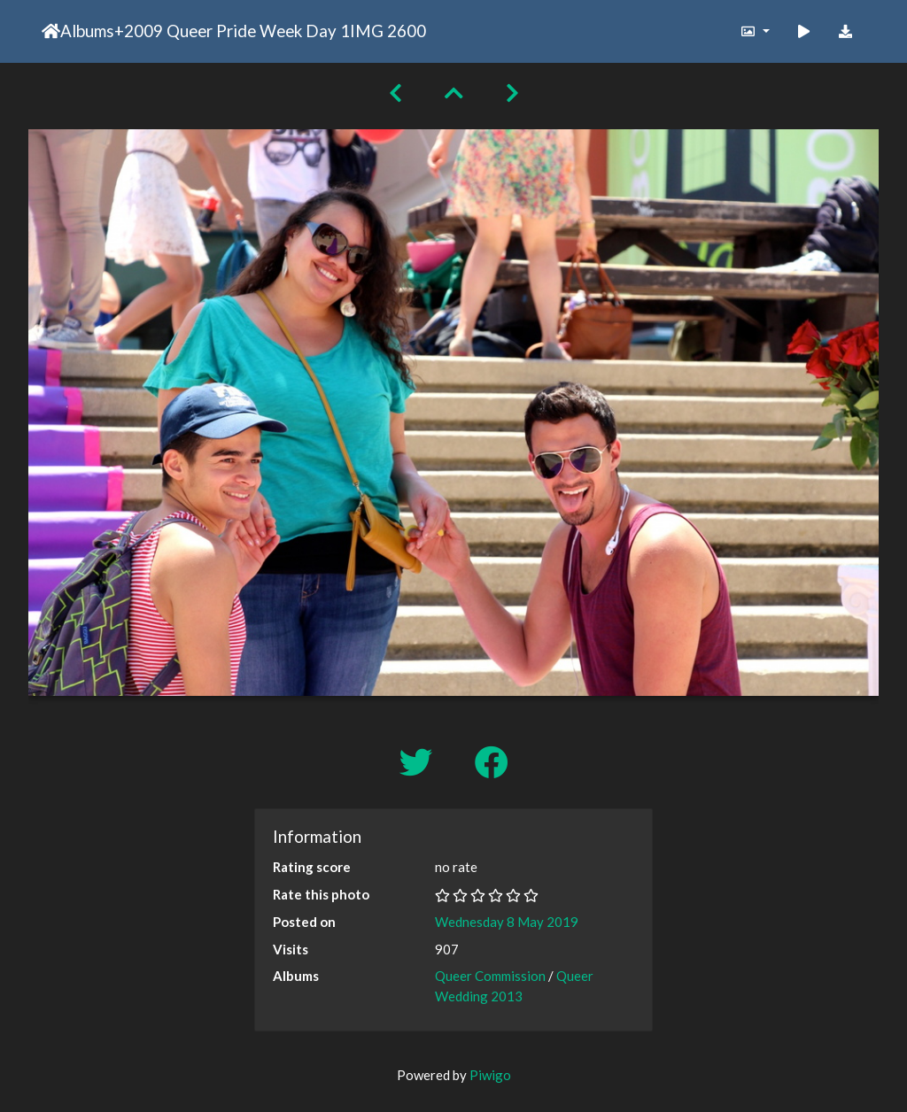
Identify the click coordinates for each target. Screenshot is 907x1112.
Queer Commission (490, 976)
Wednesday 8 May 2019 (506, 922)
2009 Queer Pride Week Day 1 (237, 30)
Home (51, 31)
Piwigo (490, 1075)
